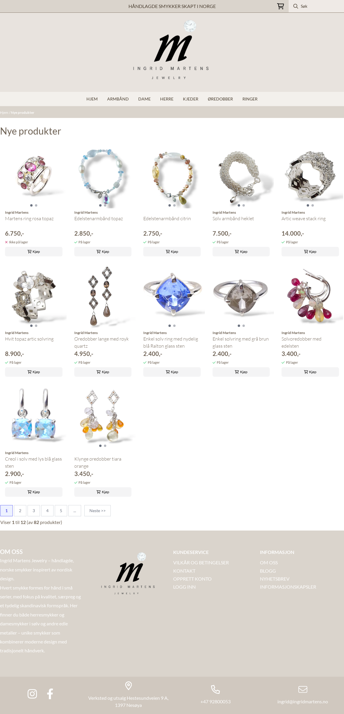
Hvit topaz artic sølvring (29, 339)
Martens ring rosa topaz (29, 218)
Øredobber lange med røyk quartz (101, 342)
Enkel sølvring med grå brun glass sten (241, 342)
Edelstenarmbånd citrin (167, 218)
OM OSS (269, 562)
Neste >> (97, 510)
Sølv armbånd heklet (233, 218)
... (74, 510)
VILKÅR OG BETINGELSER (201, 562)
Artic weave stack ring (304, 218)
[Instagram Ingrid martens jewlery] (32, 694)
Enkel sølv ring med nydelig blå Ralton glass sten (170, 342)
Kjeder (190, 98)
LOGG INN (184, 587)
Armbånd (118, 98)
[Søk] (316, 6)
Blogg (268, 571)
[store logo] (172, 52)
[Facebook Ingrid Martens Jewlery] (50, 694)
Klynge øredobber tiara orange (97, 462)
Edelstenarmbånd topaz (98, 218)
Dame (144, 98)
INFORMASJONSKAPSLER (288, 587)
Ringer (250, 98)
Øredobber (220, 98)
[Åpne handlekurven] (280, 6)
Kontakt (184, 571)
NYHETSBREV (275, 579)
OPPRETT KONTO (192, 579)
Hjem (4, 112)
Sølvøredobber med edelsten (302, 342)
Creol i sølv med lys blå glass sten (33, 462)
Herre (166, 98)
